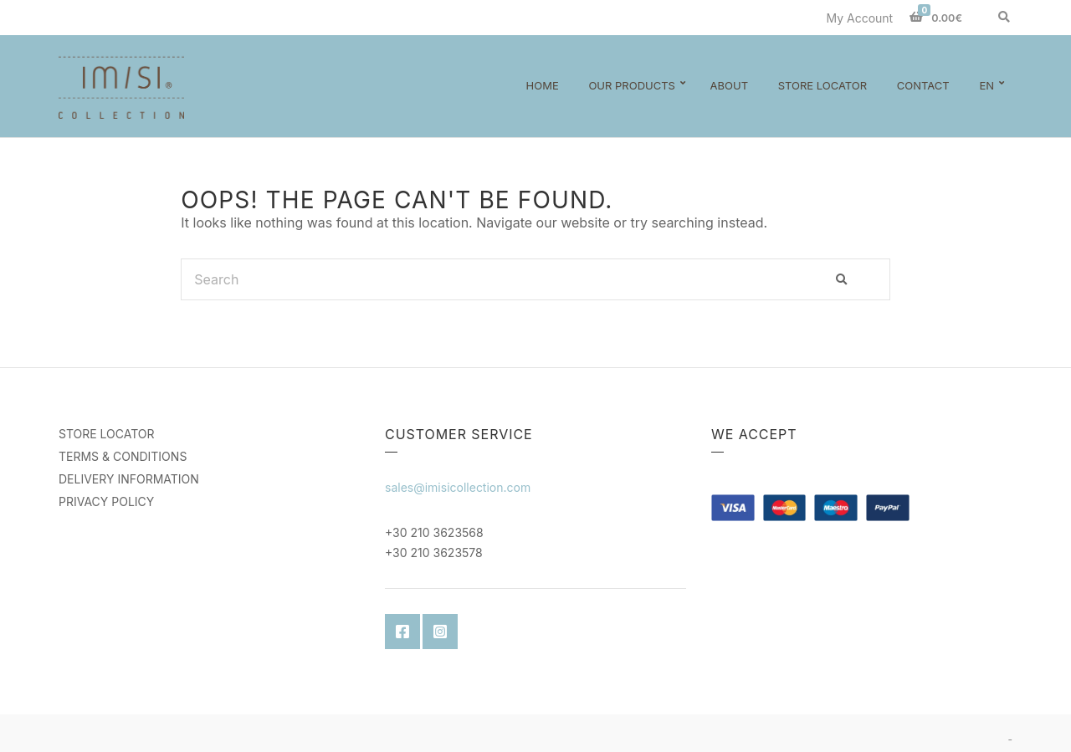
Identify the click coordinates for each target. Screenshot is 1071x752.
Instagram (440, 631)
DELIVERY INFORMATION (129, 479)
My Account (859, 18)
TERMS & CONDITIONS (123, 456)
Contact (923, 85)
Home (542, 85)
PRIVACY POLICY (106, 501)
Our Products (631, 85)
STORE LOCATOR (107, 434)
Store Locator (822, 85)
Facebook (402, 631)
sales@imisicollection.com (457, 487)
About (729, 85)
